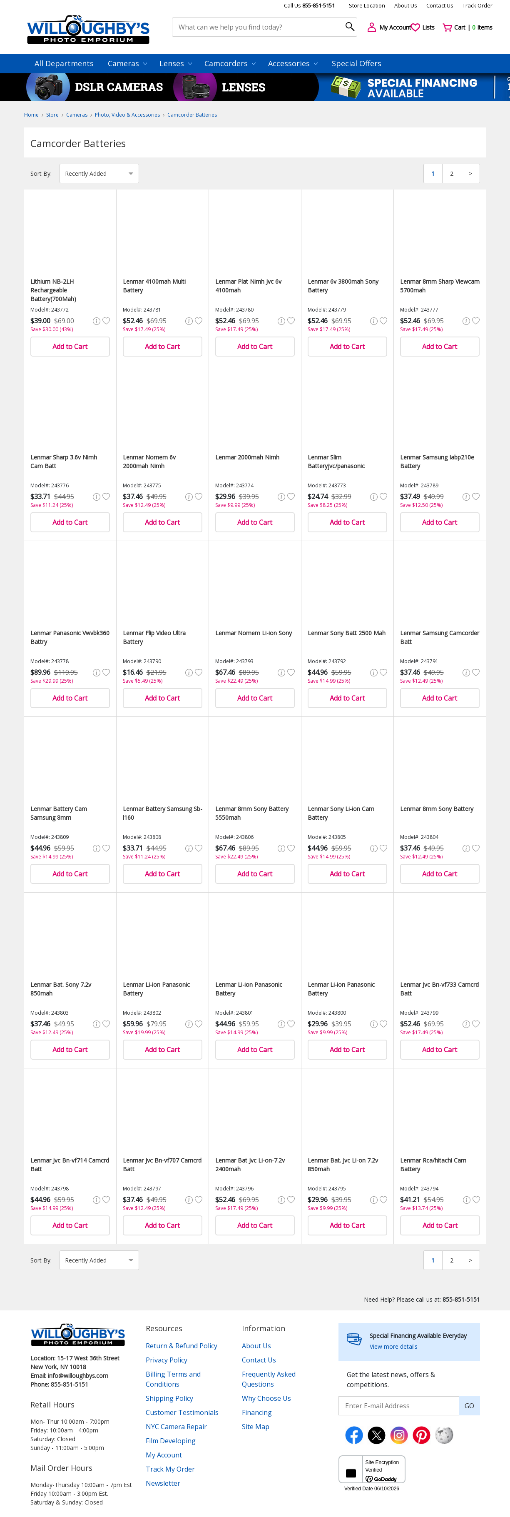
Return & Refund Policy (181, 1345)
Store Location (367, 5)
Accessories (293, 63)
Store (52, 114)
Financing (257, 1412)
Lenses (175, 63)
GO (469, 1405)
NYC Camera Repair (176, 1426)
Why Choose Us (266, 1398)
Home (31, 114)
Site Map (255, 1426)
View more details (394, 1346)
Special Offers (356, 63)
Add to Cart (69, 346)
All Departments (64, 63)
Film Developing (171, 1440)
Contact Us (439, 5)
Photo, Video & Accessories (127, 114)
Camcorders (230, 63)
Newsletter (163, 1483)
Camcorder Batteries (192, 114)
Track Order (478, 5)
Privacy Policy (166, 1360)
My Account (164, 1455)
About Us (405, 5)
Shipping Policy (169, 1398)
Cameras (127, 63)
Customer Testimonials (182, 1412)
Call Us (309, 5)
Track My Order (170, 1469)
